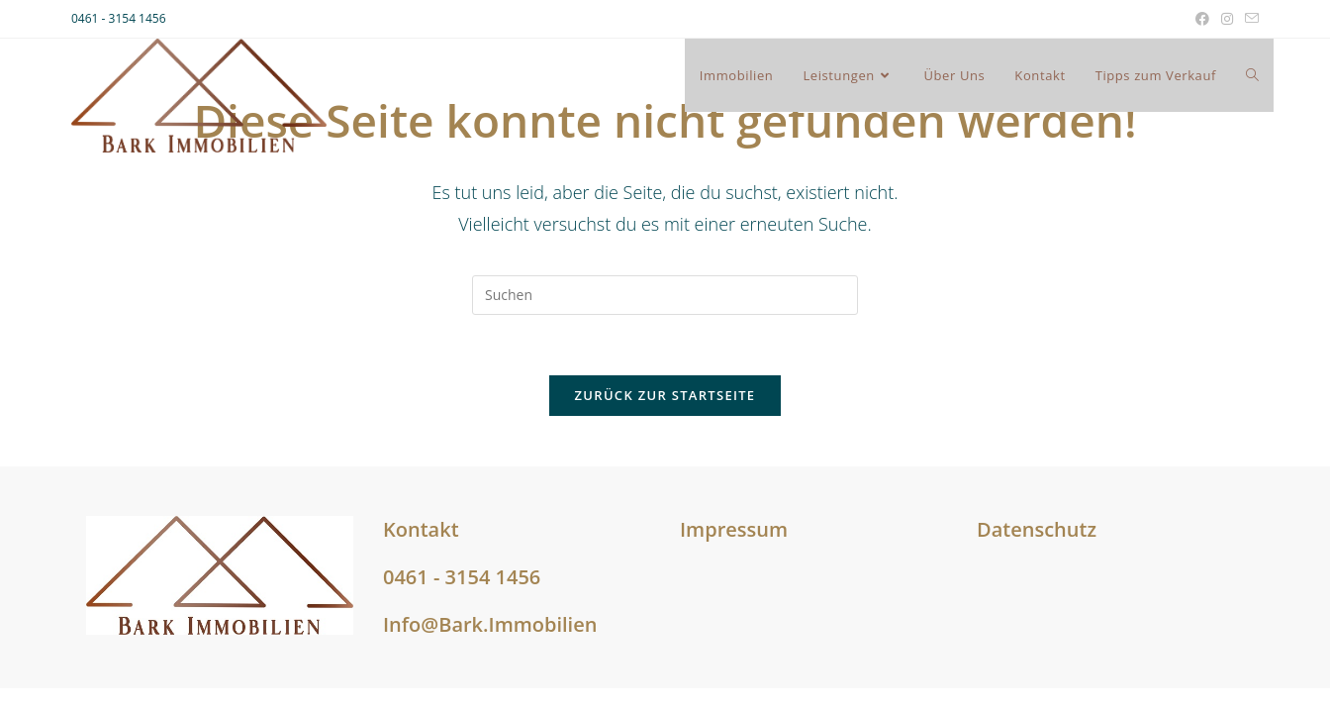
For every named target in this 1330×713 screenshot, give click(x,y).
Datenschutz (1036, 529)
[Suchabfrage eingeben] (665, 295)
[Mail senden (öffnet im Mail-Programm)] (1249, 19)
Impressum (734, 529)
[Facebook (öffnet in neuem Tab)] (1202, 19)
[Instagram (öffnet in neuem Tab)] (1227, 19)
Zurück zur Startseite (665, 395)
